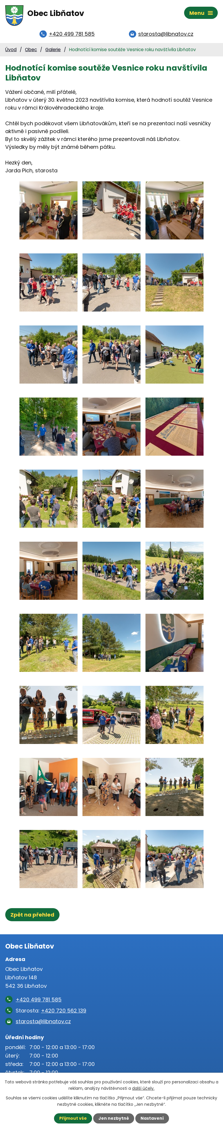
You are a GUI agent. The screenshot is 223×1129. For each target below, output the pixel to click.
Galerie (53, 50)
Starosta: (51, 1011)
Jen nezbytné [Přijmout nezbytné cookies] (113, 1118)
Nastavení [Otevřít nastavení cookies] (152, 1118)
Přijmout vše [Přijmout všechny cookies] (73, 1118)
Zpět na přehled (32, 915)
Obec (31, 50)
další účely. (143, 1088)
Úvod (11, 50)
